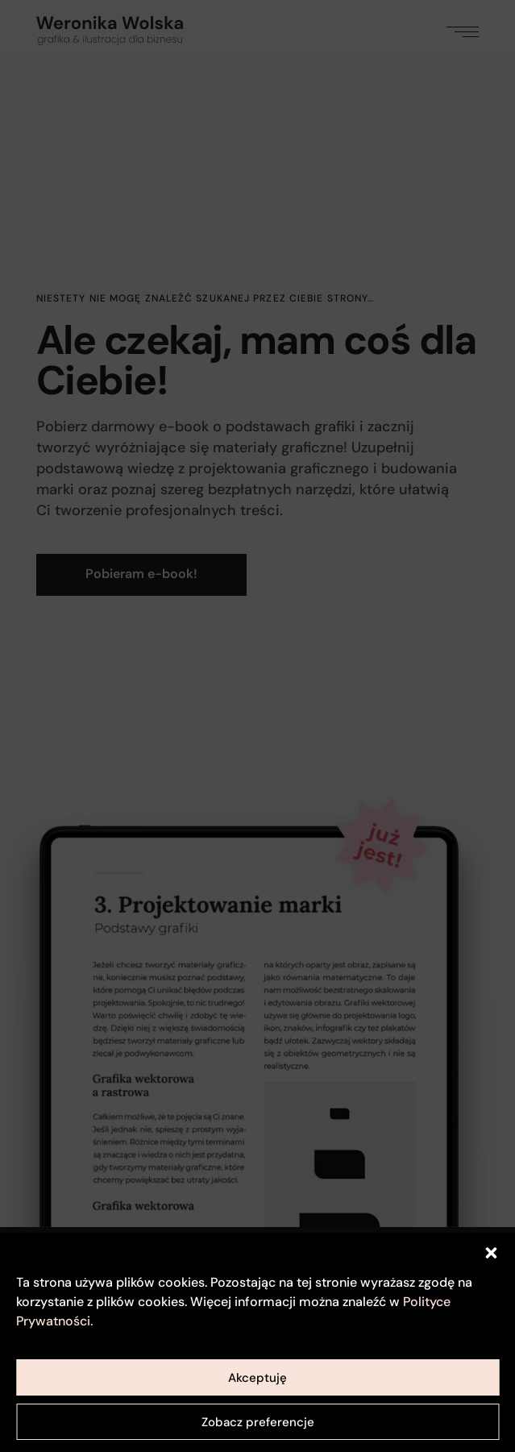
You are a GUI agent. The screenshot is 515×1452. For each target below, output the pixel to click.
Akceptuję (257, 1378)
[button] (491, 1253)
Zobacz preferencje (257, 1422)
